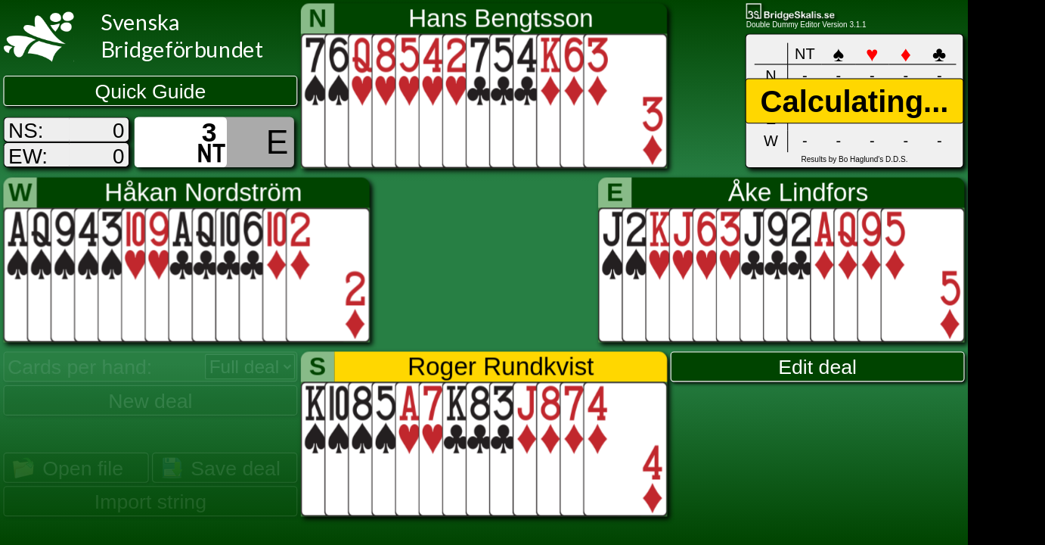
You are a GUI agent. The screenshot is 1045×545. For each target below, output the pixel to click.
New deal (150, 400)
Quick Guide (150, 91)
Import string (150, 501)
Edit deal (817, 367)
